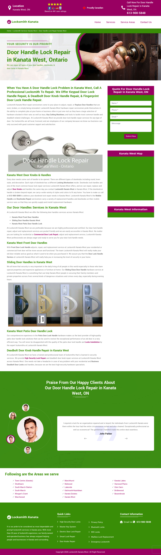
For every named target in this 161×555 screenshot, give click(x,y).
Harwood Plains (120, 484)
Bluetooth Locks (98, 527)
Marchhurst (69, 480)
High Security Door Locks (70, 522)
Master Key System (68, 526)
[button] (27, 450)
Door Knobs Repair (67, 541)
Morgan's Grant (21, 493)
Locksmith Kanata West (78, 552)
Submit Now (131, 136)
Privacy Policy (97, 522)
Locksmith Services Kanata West (25, 31)
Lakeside (68, 487)
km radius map (131, 178)
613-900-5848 (136, 13)
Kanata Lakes (120, 480)
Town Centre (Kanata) (24, 480)
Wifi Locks (95, 532)
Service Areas (128, 22)
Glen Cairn (118, 487)
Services (110, 22)
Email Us (128, 522)
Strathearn (19, 484)
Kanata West (70, 497)
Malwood (68, 484)
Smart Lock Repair (67, 536)
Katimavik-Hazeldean (73, 490)
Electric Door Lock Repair (70, 531)
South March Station (23, 487)
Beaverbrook (119, 493)
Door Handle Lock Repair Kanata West (52, 31)
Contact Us (146, 22)
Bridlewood (119, 490)
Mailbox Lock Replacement (102, 537)
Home (98, 22)
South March (20, 490)
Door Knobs (17, 189)
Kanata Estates (71, 493)
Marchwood (20, 497)
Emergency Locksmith (100, 542)
